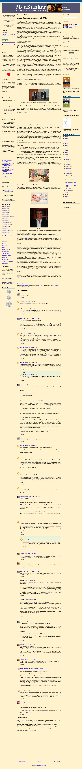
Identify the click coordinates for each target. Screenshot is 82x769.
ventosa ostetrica (54, 147)
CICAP (3, 247)
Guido (21, 301)
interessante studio (6, 200)
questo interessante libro (36, 682)
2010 (66, 196)
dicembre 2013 (69, 159)
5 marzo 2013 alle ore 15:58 (31, 347)
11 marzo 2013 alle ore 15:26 (31, 659)
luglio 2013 (68, 168)
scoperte (27, 286)
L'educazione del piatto (6, 255)
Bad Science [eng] (6, 210)
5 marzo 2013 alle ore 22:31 (29, 438)
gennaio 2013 (68, 190)
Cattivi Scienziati (5, 212)
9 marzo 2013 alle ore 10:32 (30, 563)
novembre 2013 (69, 161)
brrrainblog (4, 243)
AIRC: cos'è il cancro (6, 206)
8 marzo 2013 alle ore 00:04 (28, 521)
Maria (24, 539)
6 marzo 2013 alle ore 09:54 (31, 445)
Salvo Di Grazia (23, 318)
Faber (21, 702)
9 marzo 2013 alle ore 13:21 (34, 621)
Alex (21, 521)
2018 (66, 148)
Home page (39, 761)
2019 (66, 147)
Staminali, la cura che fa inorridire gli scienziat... (70, 177)
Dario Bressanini (5, 214)
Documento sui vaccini (8, 191)
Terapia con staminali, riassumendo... (69, 180)
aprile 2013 (68, 173)
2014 (66, 156)
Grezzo (21, 294)
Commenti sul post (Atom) (41, 765)
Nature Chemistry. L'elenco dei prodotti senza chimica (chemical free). (8, 177)
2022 (66, 141)
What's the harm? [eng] (7, 235)
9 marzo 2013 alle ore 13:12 (30, 599)
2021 (66, 143)
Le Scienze (4, 257)
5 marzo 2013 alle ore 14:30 (29, 333)
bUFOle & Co (5, 245)
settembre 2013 (69, 164)
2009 (66, 198)
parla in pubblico (20, 249)
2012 (66, 192)
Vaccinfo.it (4, 237)
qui (55, 678)
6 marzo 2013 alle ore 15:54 (31, 473)
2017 (66, 150)
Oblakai (25, 374)
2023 (66, 140)
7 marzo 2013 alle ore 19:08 (34, 496)
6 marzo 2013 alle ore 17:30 (32, 487)
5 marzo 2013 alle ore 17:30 (34, 384)
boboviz (22, 308)
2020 (66, 145)
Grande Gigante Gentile (25, 668)
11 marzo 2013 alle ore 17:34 (37, 668)
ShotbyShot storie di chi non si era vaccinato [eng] (8, 233)
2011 (66, 194)
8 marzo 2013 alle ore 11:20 (30, 553)
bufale (52, 285)
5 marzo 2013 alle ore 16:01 (31, 362)
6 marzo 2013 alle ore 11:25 (32, 457)
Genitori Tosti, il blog (6, 249)
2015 (66, 154)
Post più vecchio (57, 761)
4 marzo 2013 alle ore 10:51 (29, 294)
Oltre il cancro (5, 259)
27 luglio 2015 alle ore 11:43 (32, 374)
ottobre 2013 (68, 162)
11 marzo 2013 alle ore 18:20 (37, 690)
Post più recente (21, 761)
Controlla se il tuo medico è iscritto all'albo (7, 161)
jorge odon (56, 285)
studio (26, 238)
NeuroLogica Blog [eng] (7, 224)
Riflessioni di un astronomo (7, 261)
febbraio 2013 (68, 188)
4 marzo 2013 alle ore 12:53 (29, 301)
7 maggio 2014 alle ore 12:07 (32, 539)
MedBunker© (66, 49)
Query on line (5, 228)
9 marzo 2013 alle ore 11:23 (34, 571)
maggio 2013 (68, 171)
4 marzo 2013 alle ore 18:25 (29, 308)
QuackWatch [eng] (6, 226)
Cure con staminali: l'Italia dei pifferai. (70, 183)
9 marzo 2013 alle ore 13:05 (30, 580)
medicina (19, 286)
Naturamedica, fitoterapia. (7, 222)
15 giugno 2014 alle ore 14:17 (29, 702)
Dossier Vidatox (5, 220)
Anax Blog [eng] (5, 208)
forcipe (46, 147)
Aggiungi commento (22, 717)
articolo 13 (8, 135)
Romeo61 (22, 553)
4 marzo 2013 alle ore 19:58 (34, 318)
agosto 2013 (68, 166)
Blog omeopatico (5, 167)
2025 (66, 136)
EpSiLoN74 (22, 347)
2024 (66, 138)
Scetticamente (5, 263)
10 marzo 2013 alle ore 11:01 (31, 644)
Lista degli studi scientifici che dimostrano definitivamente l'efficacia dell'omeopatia (8, 164)
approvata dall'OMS (49, 273)
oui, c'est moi (23, 457)
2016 (66, 152)
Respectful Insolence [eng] (7, 230)
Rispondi (22, 297)
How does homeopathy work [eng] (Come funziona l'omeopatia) (8, 170)
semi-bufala (28, 710)
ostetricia (23, 286)
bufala (47, 710)
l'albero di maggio (5, 253)
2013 (66, 157)
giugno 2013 (68, 170)
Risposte (23, 372)
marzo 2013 (68, 175)
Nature (25, 682)
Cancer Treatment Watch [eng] (8, 216)
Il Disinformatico (5, 251)
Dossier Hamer (5, 218)
